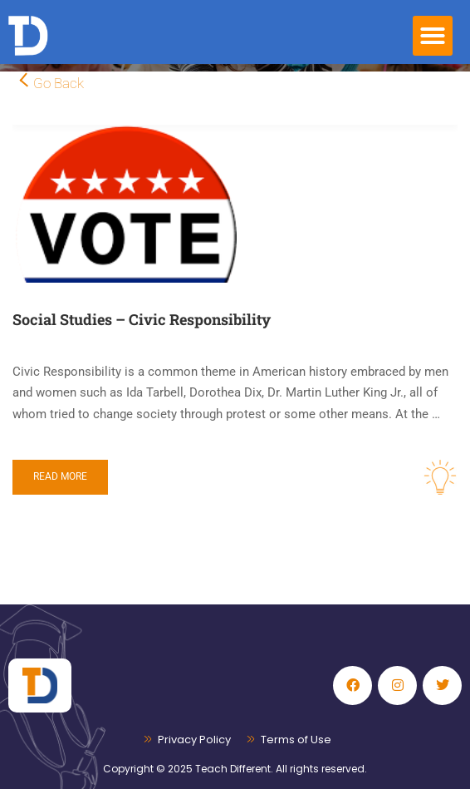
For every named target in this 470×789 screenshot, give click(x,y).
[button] (433, 36)
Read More (60, 476)
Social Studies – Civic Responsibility (141, 319)
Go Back (58, 83)
